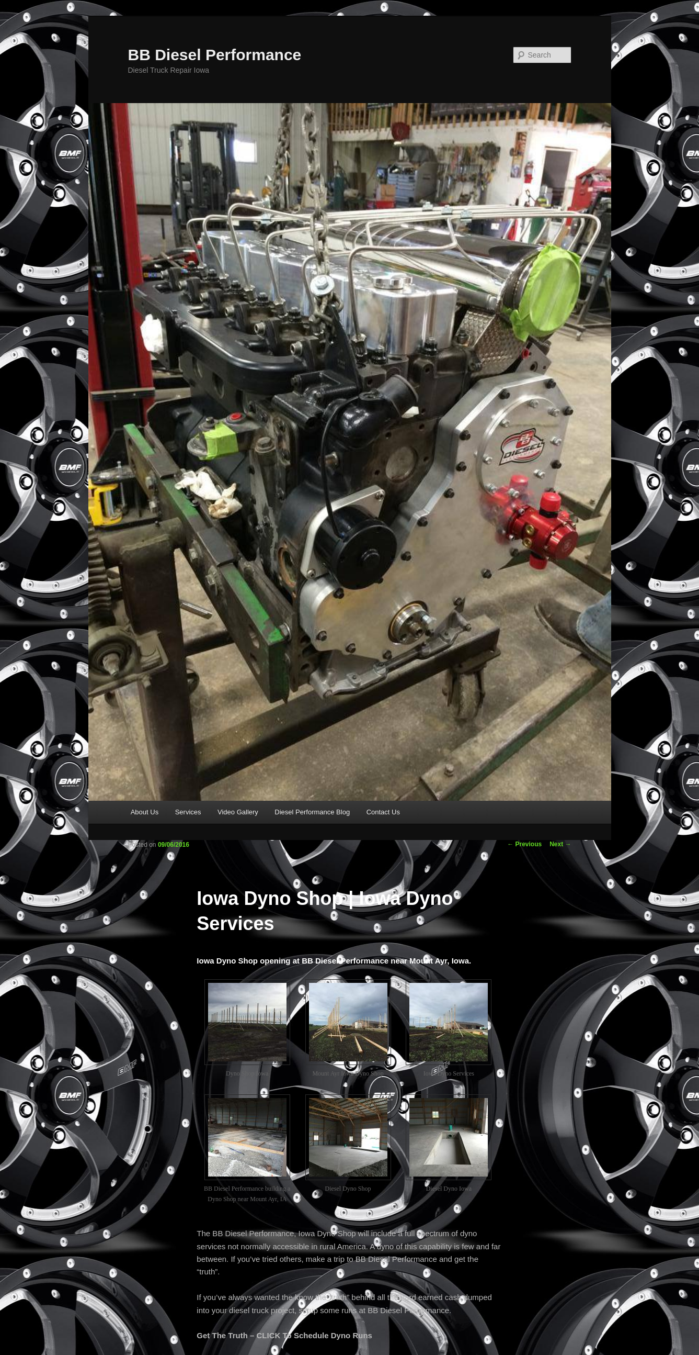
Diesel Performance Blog (312, 812)
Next (560, 844)
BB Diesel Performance (215, 54)
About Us (144, 812)
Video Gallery (237, 812)
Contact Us (383, 812)
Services (188, 812)
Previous (524, 844)
